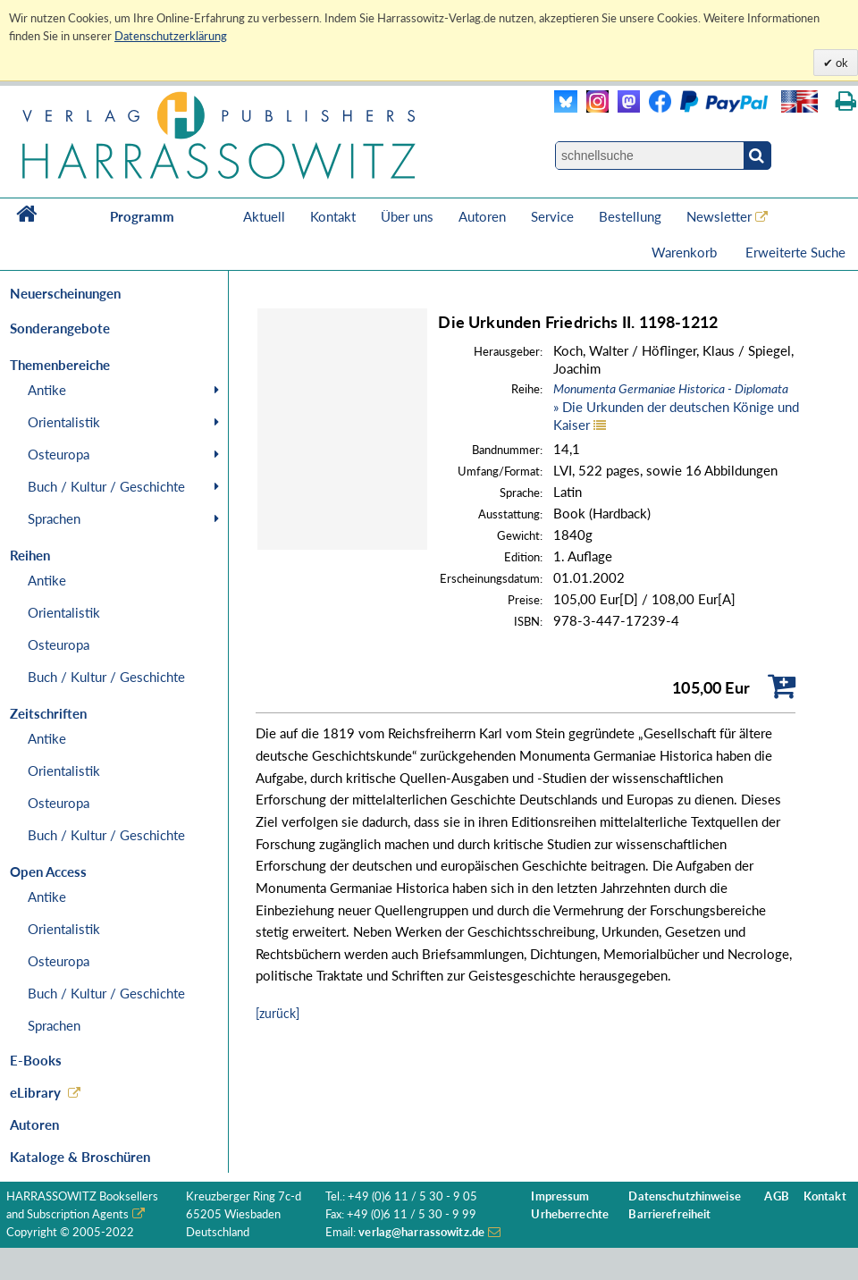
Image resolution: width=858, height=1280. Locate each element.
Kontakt (333, 216)
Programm (142, 216)
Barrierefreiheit (669, 1214)
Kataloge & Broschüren (80, 1157)
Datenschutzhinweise (684, 1196)
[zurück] (277, 1013)
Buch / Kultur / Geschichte (106, 486)
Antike (47, 390)
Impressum (560, 1196)
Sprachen (54, 518)
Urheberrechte (570, 1214)
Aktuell (264, 216)
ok (840, 62)
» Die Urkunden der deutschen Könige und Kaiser (676, 407)
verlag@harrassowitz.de (421, 1232)
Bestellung (630, 216)
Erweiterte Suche (795, 252)
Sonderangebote (60, 328)
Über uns (407, 216)
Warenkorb (686, 252)
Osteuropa (58, 454)
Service (552, 216)
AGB (776, 1196)
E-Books (36, 1060)
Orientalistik (64, 422)
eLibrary (35, 1092)
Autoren (482, 216)
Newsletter (719, 216)
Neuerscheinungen (65, 293)
